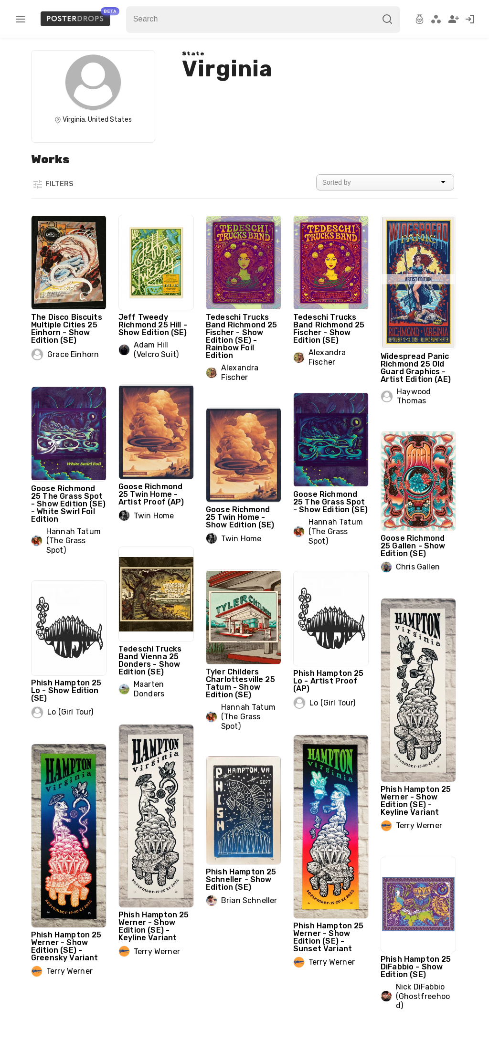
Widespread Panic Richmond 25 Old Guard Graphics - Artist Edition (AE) (416, 368)
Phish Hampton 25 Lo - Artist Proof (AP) (328, 681)
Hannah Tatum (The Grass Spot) (73, 541)
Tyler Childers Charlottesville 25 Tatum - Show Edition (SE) (240, 683)
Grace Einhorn (73, 354)
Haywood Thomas (414, 396)
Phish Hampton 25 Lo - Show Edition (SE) (66, 690)
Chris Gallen (418, 566)
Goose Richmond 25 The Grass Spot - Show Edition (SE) (330, 502)
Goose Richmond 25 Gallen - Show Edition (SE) (413, 546)
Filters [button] (52, 184)
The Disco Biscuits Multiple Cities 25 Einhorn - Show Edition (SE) (66, 329)
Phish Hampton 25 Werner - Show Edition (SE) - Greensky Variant (66, 946)
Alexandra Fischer (239, 372)
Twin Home (154, 515)
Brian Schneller (249, 900)
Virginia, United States (97, 120)
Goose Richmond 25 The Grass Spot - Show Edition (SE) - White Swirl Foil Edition (68, 504)
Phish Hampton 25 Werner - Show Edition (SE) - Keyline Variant (416, 801)
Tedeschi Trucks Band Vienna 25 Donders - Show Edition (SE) (149, 660)
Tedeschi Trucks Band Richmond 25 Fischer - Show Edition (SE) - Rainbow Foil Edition (241, 336)
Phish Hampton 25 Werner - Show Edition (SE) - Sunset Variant (328, 937)
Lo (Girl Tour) (332, 702)
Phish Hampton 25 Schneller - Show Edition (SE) (241, 879)
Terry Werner (419, 825)
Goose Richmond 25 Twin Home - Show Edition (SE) (240, 517)
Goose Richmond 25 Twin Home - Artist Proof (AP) (151, 494)
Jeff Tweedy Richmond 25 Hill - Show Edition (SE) (152, 325)
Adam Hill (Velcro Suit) (156, 349)
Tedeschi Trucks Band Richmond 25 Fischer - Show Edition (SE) (328, 329)
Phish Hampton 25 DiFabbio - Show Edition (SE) (416, 967)
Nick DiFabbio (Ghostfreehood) (423, 996)
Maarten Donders (149, 689)
